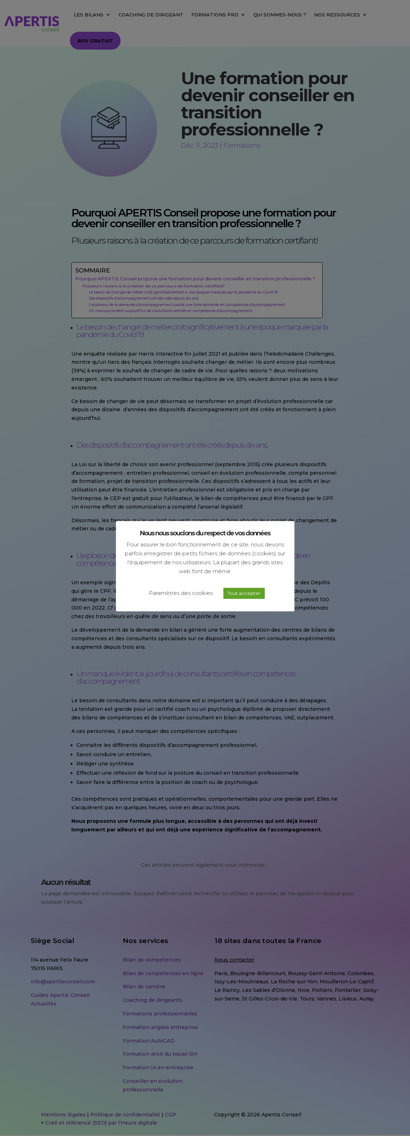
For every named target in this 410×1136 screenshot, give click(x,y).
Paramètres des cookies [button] (181, 593)
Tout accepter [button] (244, 593)
